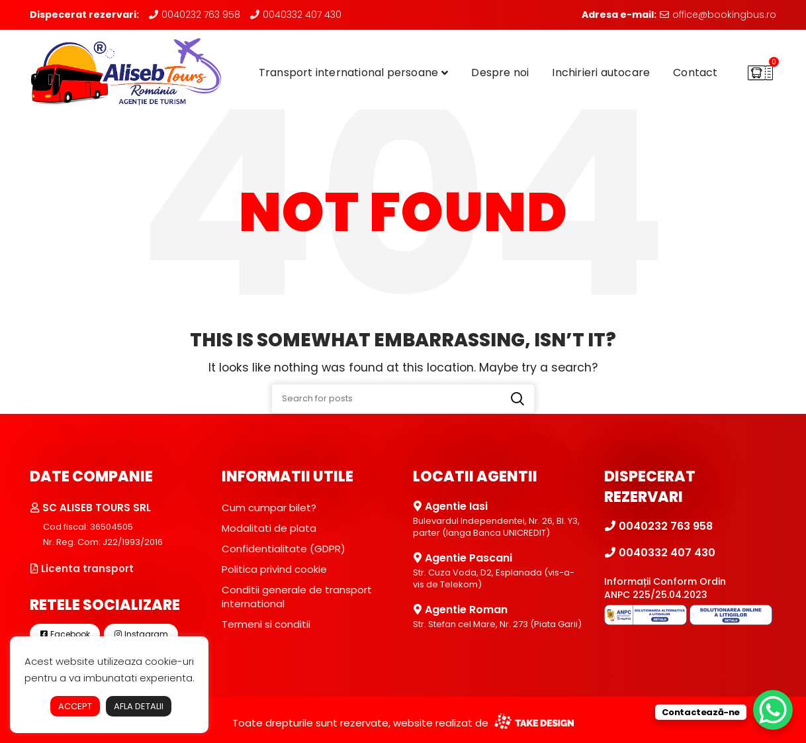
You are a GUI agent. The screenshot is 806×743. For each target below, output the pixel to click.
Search (517, 398)
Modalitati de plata (269, 528)
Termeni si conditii (266, 624)
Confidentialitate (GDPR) (283, 549)
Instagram (141, 634)
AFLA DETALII (138, 706)
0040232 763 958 (194, 14)
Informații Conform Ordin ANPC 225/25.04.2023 (665, 588)
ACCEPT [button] (75, 706)
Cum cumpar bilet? (269, 508)
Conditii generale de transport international (297, 597)
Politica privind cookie (274, 569)
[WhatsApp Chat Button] (773, 710)
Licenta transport (82, 568)
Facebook (65, 634)
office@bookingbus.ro (717, 14)
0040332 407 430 (295, 14)
